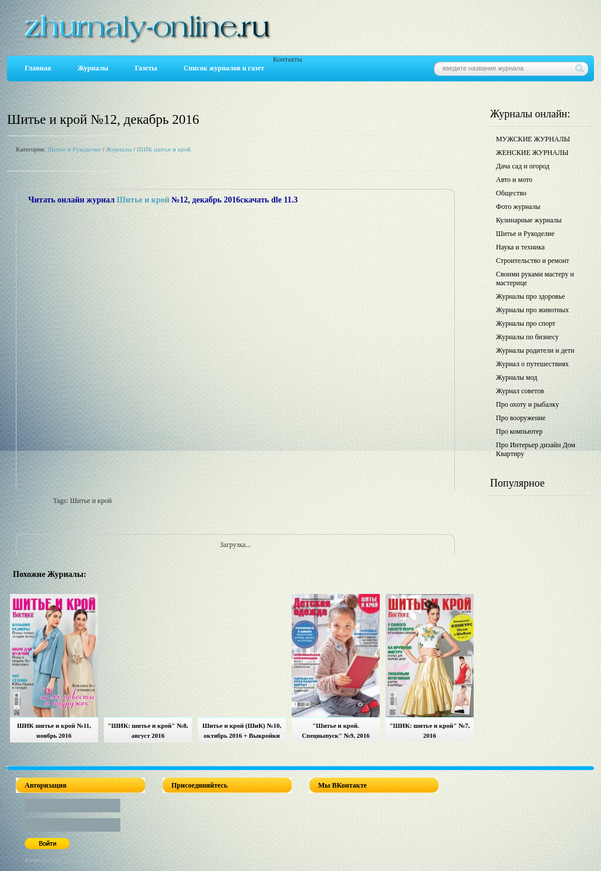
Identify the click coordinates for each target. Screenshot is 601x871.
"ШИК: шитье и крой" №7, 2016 (429, 730)
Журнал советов (520, 391)
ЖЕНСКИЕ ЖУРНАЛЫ (532, 152)
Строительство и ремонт (532, 260)
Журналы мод (516, 377)
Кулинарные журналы (529, 220)
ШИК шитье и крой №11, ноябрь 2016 (54, 730)
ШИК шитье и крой (164, 149)
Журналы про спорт (525, 323)
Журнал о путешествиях (532, 364)
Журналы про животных (532, 310)
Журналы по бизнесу (527, 337)
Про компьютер (519, 431)
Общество (511, 193)
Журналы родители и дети (535, 350)
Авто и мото (514, 179)
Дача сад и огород (522, 166)
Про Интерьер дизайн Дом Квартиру (535, 449)
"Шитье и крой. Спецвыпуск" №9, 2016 (336, 730)
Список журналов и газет (224, 68)
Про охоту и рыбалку (527, 404)
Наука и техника (520, 247)
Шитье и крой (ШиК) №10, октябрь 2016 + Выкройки (242, 730)
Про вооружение (521, 418)
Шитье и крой (143, 199)
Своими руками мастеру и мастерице (535, 278)
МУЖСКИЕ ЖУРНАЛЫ (533, 139)
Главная (38, 68)
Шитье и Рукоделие (73, 149)
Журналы (93, 68)
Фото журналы (518, 206)
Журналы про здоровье (530, 296)
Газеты (146, 68)
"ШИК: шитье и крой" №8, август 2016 (147, 730)
